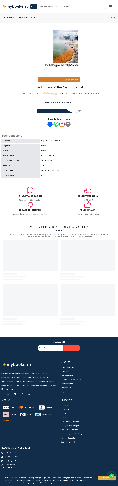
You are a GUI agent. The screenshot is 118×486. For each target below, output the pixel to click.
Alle (33, 6)
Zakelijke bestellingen (69, 426)
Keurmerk (64, 371)
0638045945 (9, 465)
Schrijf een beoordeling (87, 94)
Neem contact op (68, 442)
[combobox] (71, 6)
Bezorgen (64, 409)
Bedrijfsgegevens (67, 367)
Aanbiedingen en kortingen (72, 434)
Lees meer (57, 483)
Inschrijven (72, 348)
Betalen (63, 413)
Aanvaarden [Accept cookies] (107, 478)
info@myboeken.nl (12, 461)
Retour (63, 417)
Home (114, 18)
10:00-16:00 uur (12, 457)
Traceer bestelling (68, 438)
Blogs (62, 392)
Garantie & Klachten (69, 430)
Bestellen (64, 405)
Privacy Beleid (66, 388)
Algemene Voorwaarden (70, 379)
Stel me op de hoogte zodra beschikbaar (57, 111)
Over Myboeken (67, 375)
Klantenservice (66, 384)
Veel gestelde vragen (69, 421)
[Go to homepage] (15, 6)
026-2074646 (11, 453)
